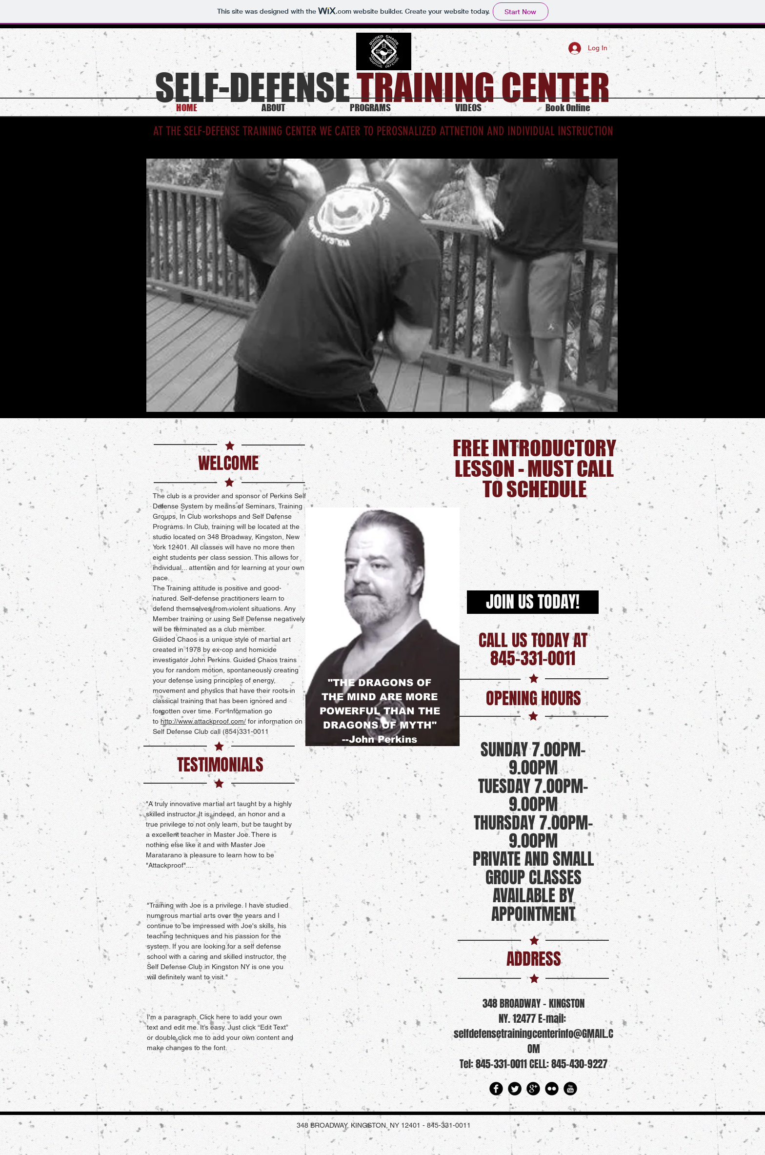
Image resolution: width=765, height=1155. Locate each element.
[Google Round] (533, 1088)
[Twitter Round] (515, 1088)
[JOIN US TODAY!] (533, 602)
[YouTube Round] (570, 1088)
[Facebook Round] (496, 1088)
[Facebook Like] (381, 463)
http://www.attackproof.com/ (203, 721)
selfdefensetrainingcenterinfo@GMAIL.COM (533, 1041)
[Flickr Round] (552, 1088)
